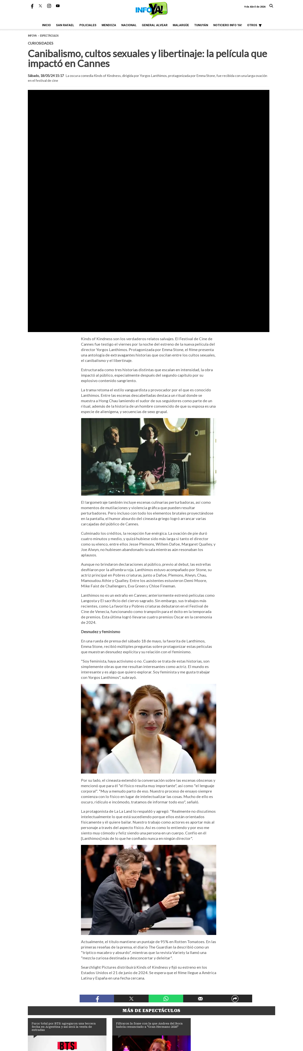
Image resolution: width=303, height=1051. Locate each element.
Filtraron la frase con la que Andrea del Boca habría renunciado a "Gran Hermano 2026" (149, 919)
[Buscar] (271, 6)
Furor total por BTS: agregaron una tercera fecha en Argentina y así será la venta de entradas (64, 921)
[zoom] (148, 158)
